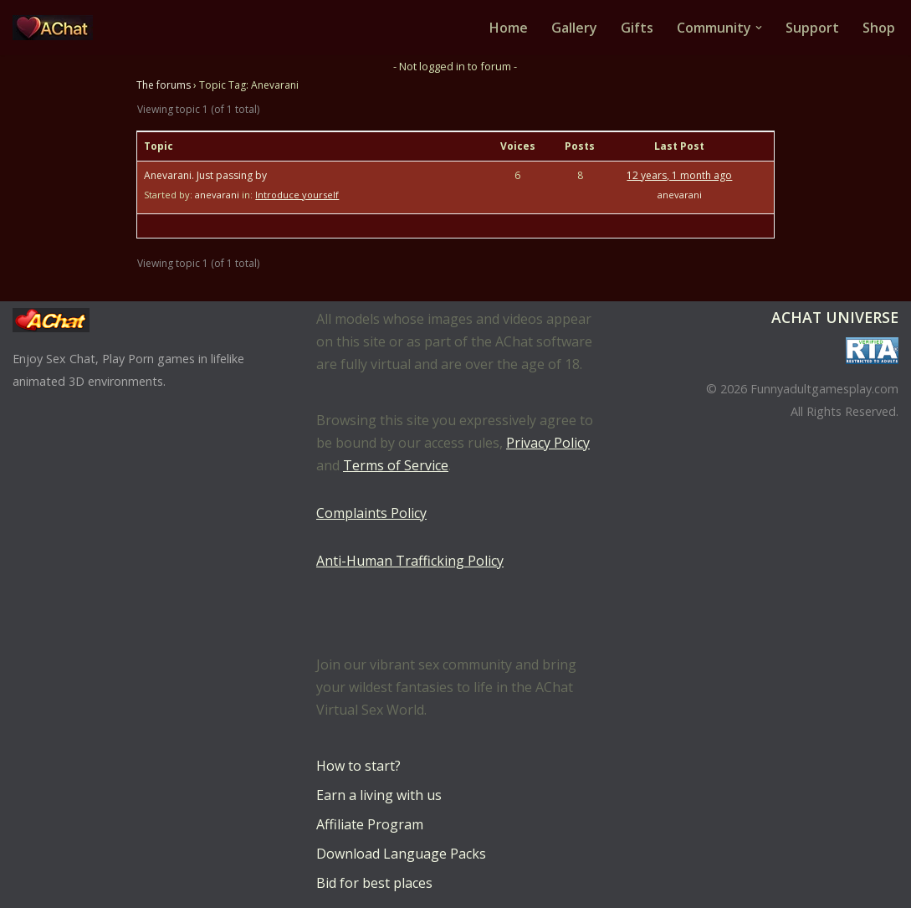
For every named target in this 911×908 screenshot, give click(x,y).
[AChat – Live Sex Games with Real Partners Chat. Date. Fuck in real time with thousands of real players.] (57, 27)
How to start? (358, 766)
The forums (163, 85)
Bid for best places (374, 883)
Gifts (637, 27)
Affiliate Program (369, 824)
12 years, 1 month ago (679, 175)
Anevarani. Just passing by (205, 175)
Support (812, 27)
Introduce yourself (297, 194)
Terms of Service (395, 465)
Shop (878, 27)
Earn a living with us (379, 795)
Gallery (574, 27)
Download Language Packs (401, 853)
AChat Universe (834, 317)
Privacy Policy (548, 442)
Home (508, 27)
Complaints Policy (371, 513)
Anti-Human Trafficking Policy (410, 560)
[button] (758, 27)
